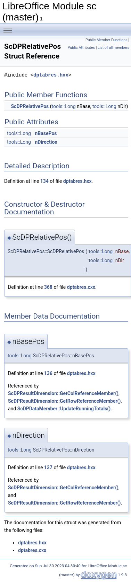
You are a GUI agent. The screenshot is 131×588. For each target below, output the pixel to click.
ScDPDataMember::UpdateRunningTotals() (63, 408)
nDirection (46, 142)
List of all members (113, 47)
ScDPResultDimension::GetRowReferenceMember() (64, 401)
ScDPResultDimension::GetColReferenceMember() (63, 393)
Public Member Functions (106, 40)
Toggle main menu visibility (9, 27)
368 (48, 287)
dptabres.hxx (50, 75)
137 (48, 467)
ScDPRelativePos (30, 106)
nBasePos (46, 133)
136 (48, 373)
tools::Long (64, 106)
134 (44, 181)
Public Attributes (81, 47)
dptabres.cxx (81, 287)
